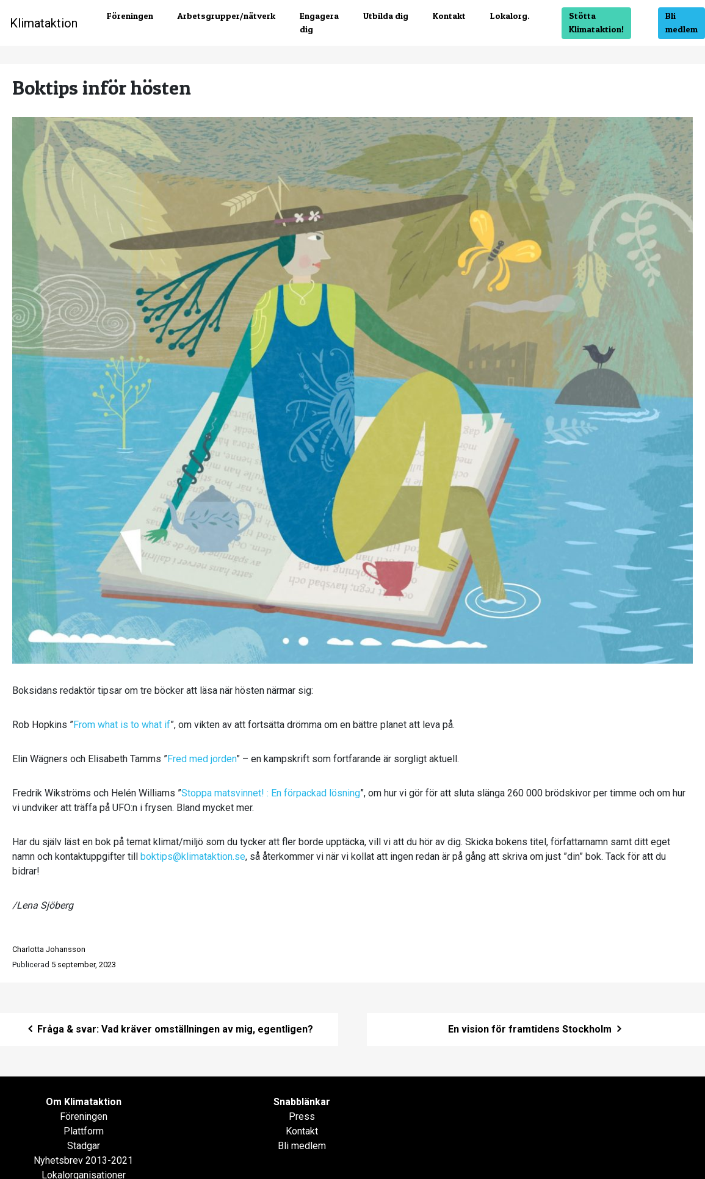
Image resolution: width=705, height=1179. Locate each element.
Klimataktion (44, 23)
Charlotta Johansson (48, 949)
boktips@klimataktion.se (192, 856)
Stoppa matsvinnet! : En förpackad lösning (270, 793)
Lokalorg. (510, 15)
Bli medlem (681, 22)
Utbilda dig (385, 15)
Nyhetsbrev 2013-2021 (83, 1160)
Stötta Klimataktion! (596, 22)
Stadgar (83, 1146)
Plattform (83, 1131)
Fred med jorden (201, 759)
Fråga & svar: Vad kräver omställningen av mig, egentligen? (169, 1029)
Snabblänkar (301, 1102)
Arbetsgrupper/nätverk (226, 15)
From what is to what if (121, 724)
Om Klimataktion (83, 1102)
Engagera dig (319, 22)
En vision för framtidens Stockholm (536, 1029)
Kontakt (449, 15)
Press (302, 1116)
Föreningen (130, 15)
